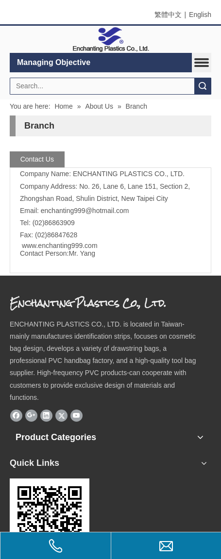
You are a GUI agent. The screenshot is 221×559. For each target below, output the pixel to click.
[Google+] (31, 415)
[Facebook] (16, 415)
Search (202, 86)
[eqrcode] (49, 518)
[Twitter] (61, 415)
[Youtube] (76, 415)
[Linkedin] (46, 415)
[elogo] (110, 39)
